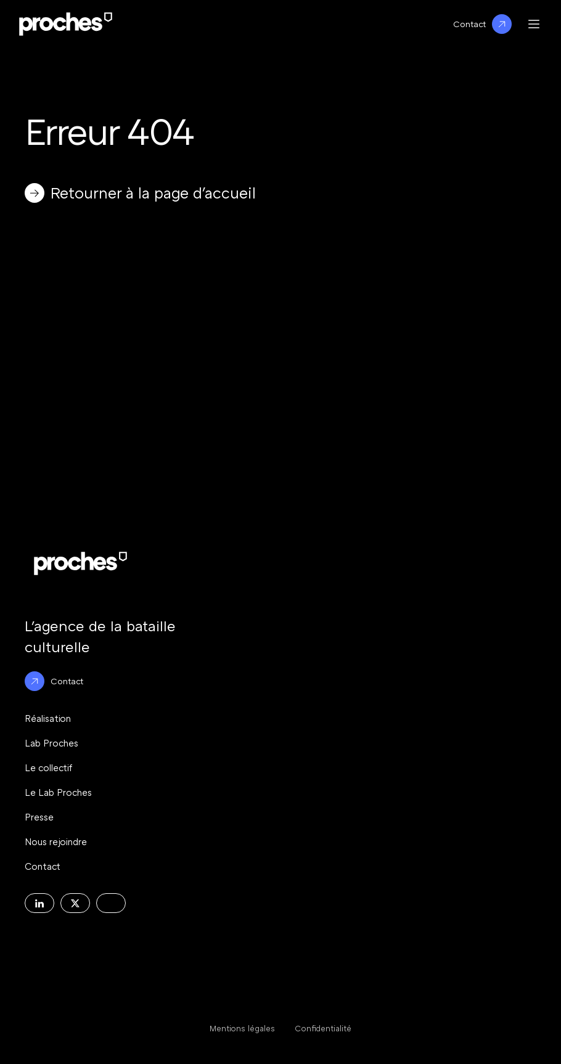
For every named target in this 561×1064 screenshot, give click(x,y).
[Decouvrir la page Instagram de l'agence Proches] (111, 903)
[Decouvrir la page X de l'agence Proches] (75, 903)
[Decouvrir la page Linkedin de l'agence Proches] (39, 903)
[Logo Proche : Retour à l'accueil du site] (65, 24)
